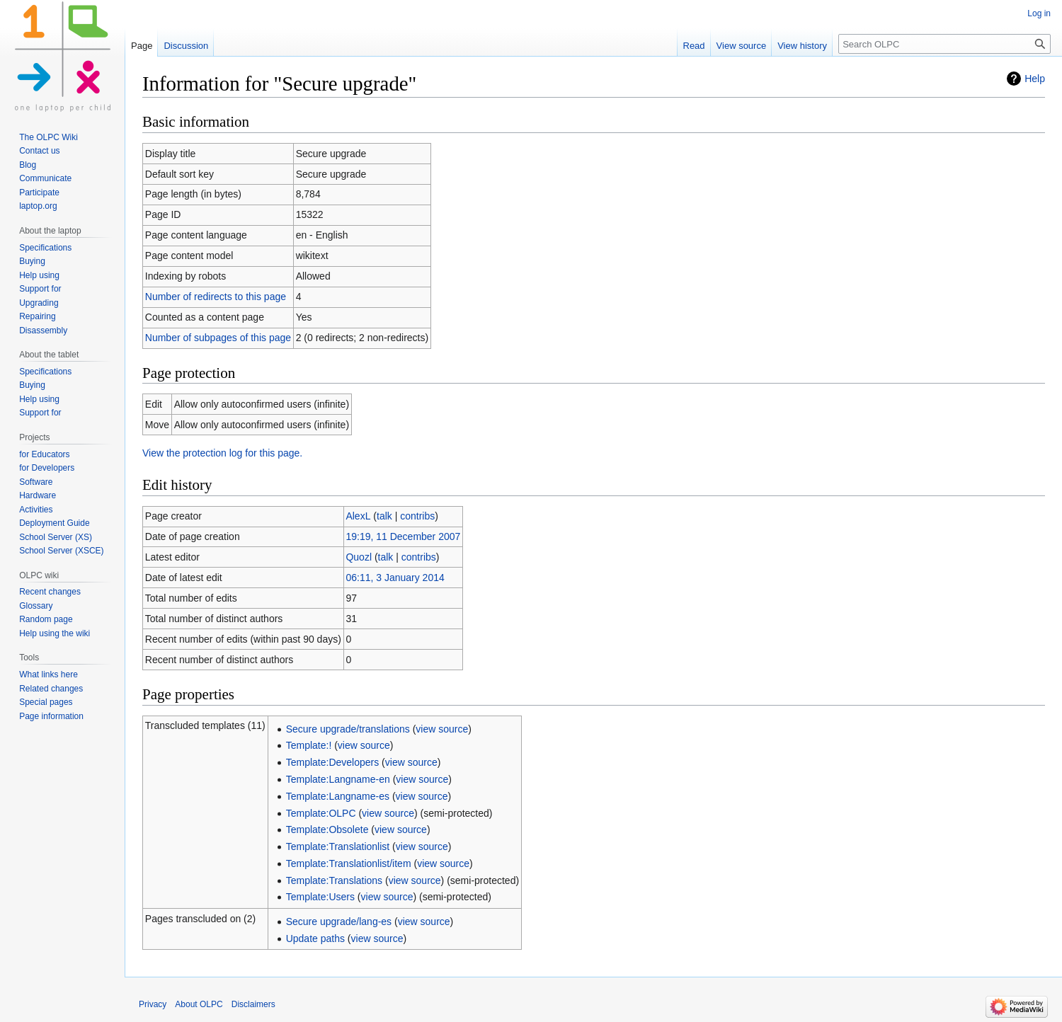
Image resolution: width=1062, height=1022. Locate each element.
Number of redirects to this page (215, 296)
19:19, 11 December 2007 (403, 536)
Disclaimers (253, 1004)
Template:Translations (334, 880)
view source (442, 729)
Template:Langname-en (338, 779)
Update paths (315, 938)
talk (384, 516)
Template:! (309, 745)
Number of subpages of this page (218, 337)
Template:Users (320, 896)
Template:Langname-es (337, 796)
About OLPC (198, 1004)
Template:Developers (332, 762)
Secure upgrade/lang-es (339, 921)
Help (1034, 78)
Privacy (152, 1004)
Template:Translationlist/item (348, 863)
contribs (417, 516)
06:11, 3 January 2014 (395, 577)
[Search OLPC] (944, 44)
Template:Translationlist (338, 846)
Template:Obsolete (327, 829)
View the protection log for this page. (222, 453)
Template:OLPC (321, 813)
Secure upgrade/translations (348, 729)
